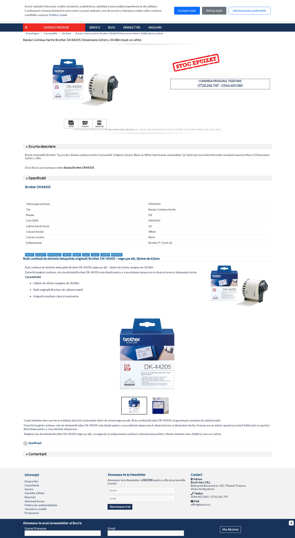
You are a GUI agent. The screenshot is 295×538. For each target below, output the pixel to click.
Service (29, 489)
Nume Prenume (35, 528)
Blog (111, 27)
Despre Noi (31, 481)
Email (111, 528)
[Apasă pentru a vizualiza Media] (71, 123)
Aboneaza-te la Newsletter (127, 474)
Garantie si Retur (35, 493)
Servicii (94, 27)
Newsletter (131, 27)
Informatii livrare (34, 501)
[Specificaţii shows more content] (32, 443)
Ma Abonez (230, 529)
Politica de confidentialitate (41, 505)
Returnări (30, 497)
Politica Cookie (58, 15)
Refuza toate (214, 10)
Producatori (32, 513)
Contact (196, 474)
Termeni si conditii (35, 509)
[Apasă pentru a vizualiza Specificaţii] (99, 123)
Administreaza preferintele (249, 10)
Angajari (154, 27)
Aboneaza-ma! (120, 507)
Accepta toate (187, 10)
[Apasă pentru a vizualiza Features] (85, 123)
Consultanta (32, 485)
